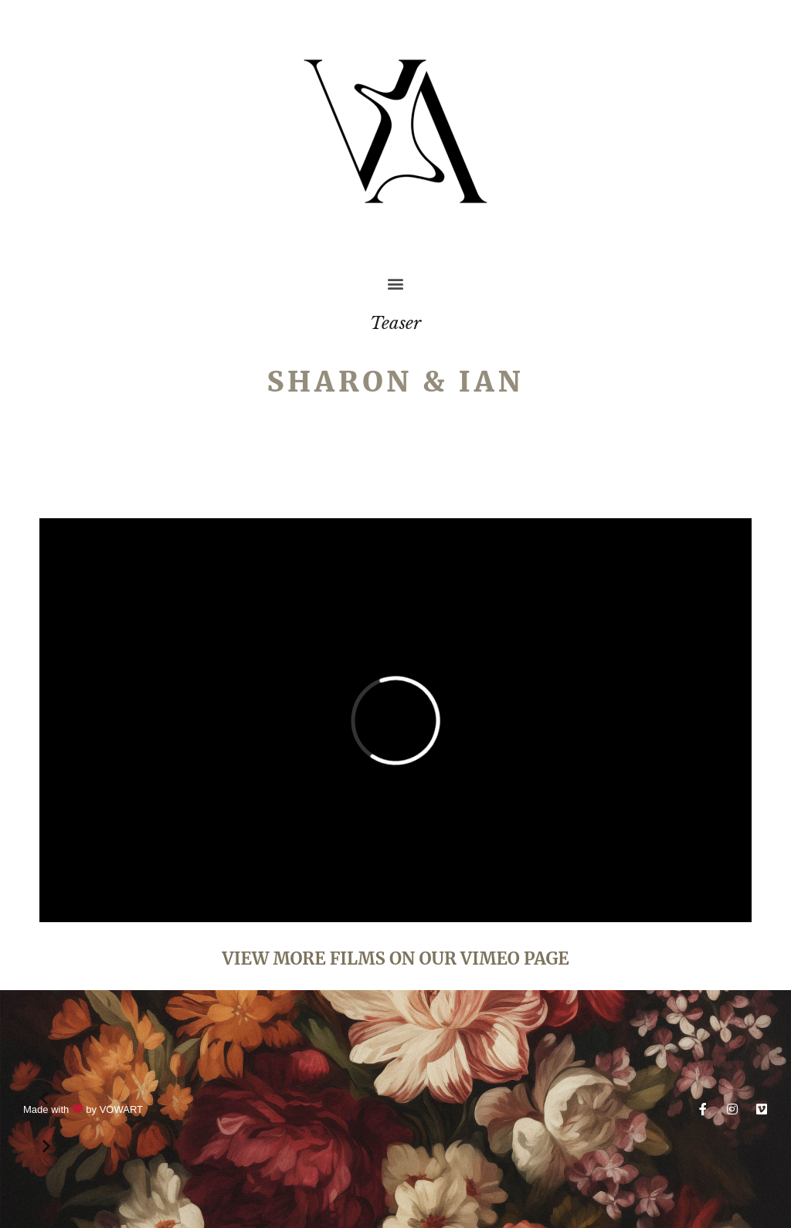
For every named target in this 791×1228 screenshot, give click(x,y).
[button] (396, 283)
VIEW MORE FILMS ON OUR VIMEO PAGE (395, 958)
